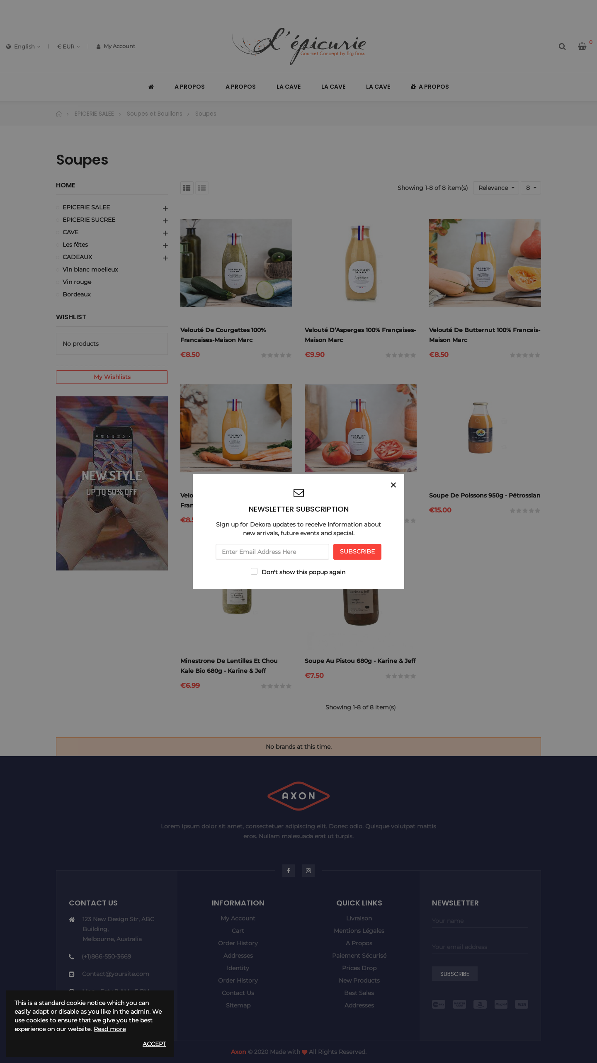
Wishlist (71, 317)
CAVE (70, 232)
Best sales (359, 993)
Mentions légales (359, 930)
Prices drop (359, 968)
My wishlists (112, 377)
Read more (110, 1029)
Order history (238, 943)
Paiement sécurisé (359, 955)
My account (238, 918)
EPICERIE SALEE (86, 207)
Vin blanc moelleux (90, 269)
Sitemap (238, 1005)
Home (65, 185)
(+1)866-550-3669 (106, 956)
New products (359, 980)
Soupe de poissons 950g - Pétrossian (485, 495)
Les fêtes (75, 244)
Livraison (359, 918)
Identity (238, 968)
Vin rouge (77, 282)
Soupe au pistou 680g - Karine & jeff (360, 661)
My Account (116, 46)
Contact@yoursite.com (115, 974)
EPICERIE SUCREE (89, 219)
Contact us (238, 993)
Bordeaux (76, 294)
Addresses (238, 955)
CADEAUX (77, 257)
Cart (238, 930)
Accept (154, 1044)
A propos (359, 943)
